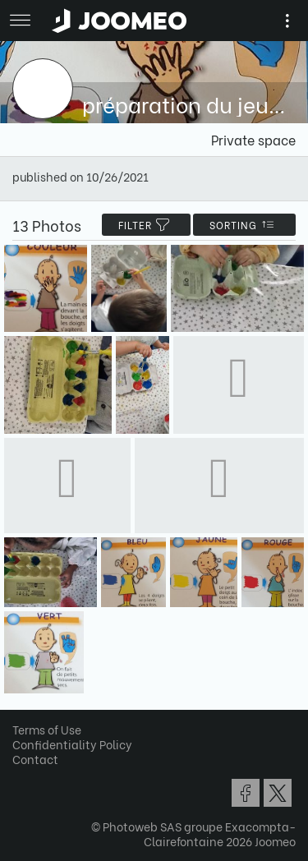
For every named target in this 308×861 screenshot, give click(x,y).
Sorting (244, 225)
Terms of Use (46, 729)
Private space (253, 139)
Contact (35, 758)
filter (146, 225)
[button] (43, 776)
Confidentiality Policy (72, 744)
